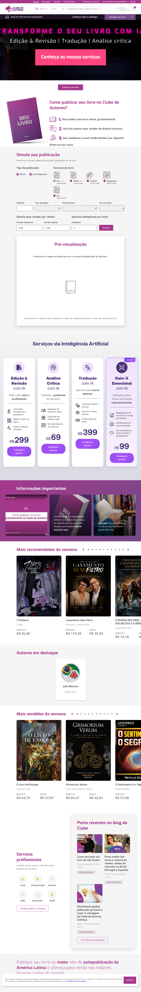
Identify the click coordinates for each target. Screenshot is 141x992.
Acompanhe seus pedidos (115, 1)
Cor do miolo (105, 202)
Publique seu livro (91, 1)
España (56, 1)
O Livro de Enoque (27, 784)
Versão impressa (25, 222)
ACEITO (129, 980)
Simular (106, 227)
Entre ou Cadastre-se (124, 9)
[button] (83, 549)
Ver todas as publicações (93, 940)
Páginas (21, 202)
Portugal (46, 1)
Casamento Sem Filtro (79, 620)
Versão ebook (51, 222)
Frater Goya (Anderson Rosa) (79, 788)
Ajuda (132, 1)
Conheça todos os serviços (32, 908)
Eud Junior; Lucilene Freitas (78, 624)
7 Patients (23, 620)
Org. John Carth (23, 788)
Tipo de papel (41, 202)
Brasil (36, 1)
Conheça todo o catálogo (84, 17)
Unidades (76, 222)
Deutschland (69, 1)
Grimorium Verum (76, 784)
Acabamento (68, 202)
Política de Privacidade (77, 981)
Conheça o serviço (19, 451)
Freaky (19, 624)
